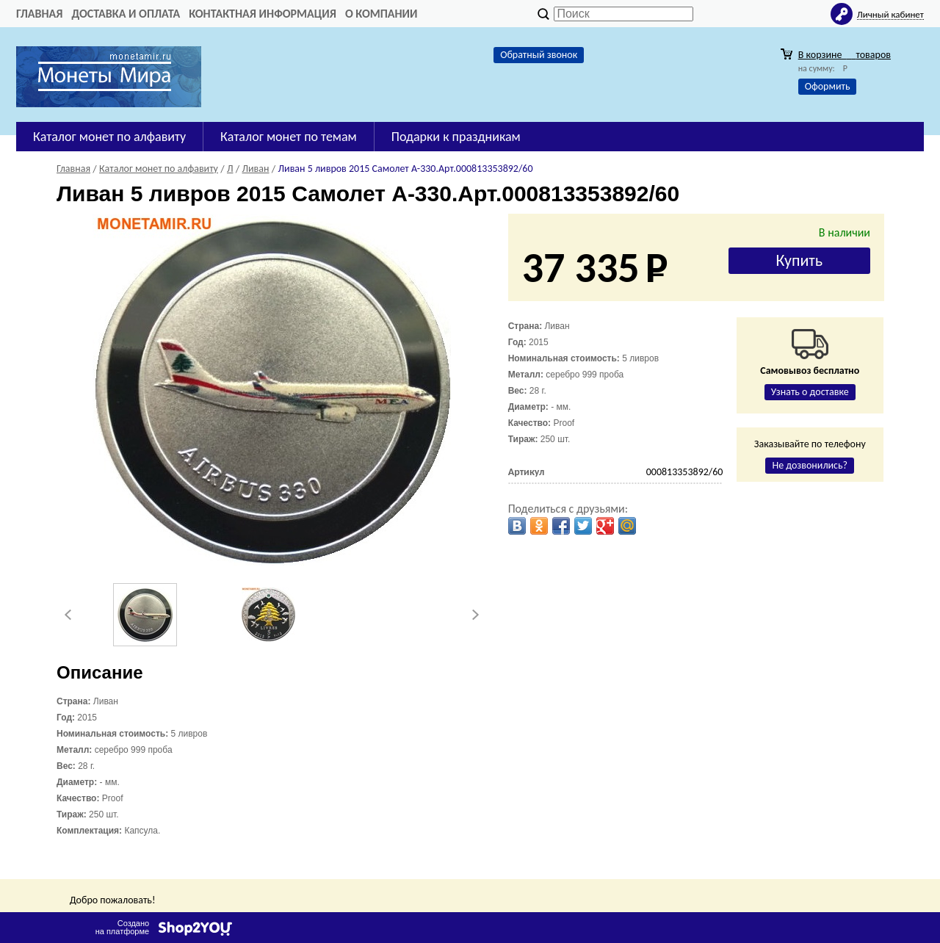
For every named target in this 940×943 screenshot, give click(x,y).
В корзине (844, 54)
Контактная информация (262, 14)
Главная (39, 14)
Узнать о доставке (810, 392)
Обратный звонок (538, 54)
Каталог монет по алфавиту (109, 137)
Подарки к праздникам (456, 137)
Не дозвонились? (809, 465)
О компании (381, 14)
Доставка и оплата (125, 14)
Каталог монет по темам (288, 137)
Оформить (827, 86)
